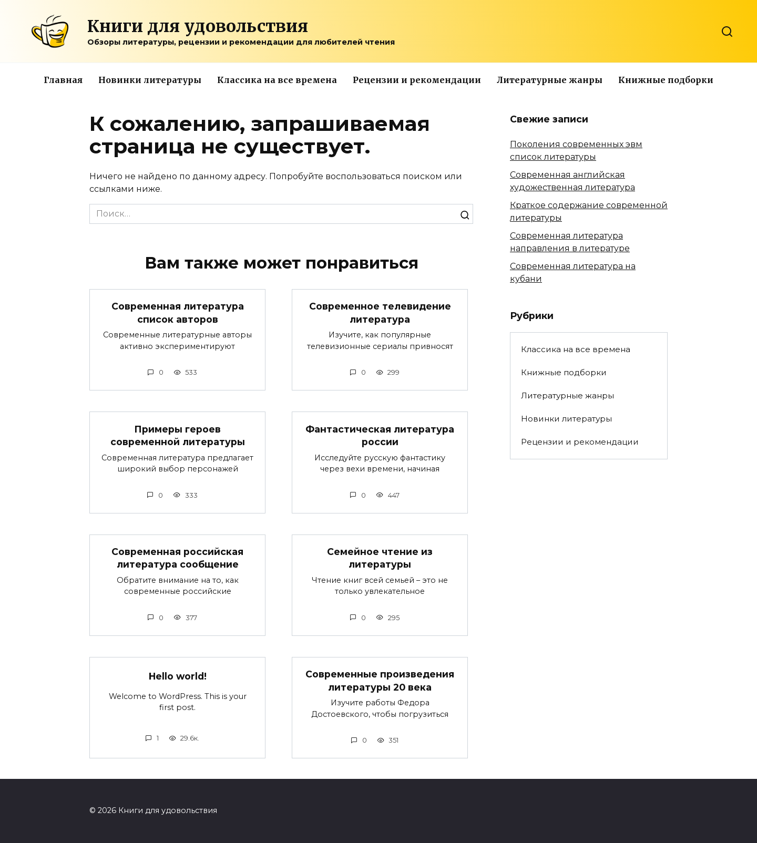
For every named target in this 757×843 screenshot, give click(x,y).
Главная (63, 80)
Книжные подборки (665, 80)
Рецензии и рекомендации (417, 80)
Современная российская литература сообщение (177, 558)
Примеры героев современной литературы (177, 435)
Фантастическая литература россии (379, 435)
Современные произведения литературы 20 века (379, 681)
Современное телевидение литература (380, 313)
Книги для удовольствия (197, 26)
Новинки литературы (149, 80)
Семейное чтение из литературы (380, 558)
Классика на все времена (277, 80)
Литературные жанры (549, 80)
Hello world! (178, 676)
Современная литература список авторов (177, 313)
